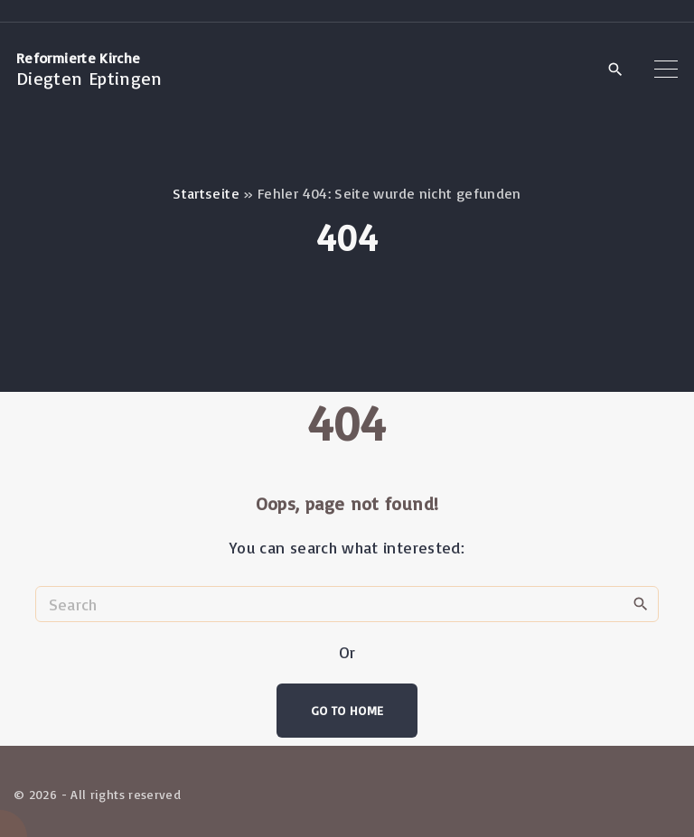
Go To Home (347, 710)
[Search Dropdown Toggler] (615, 70)
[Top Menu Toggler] (666, 69)
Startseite (206, 193)
